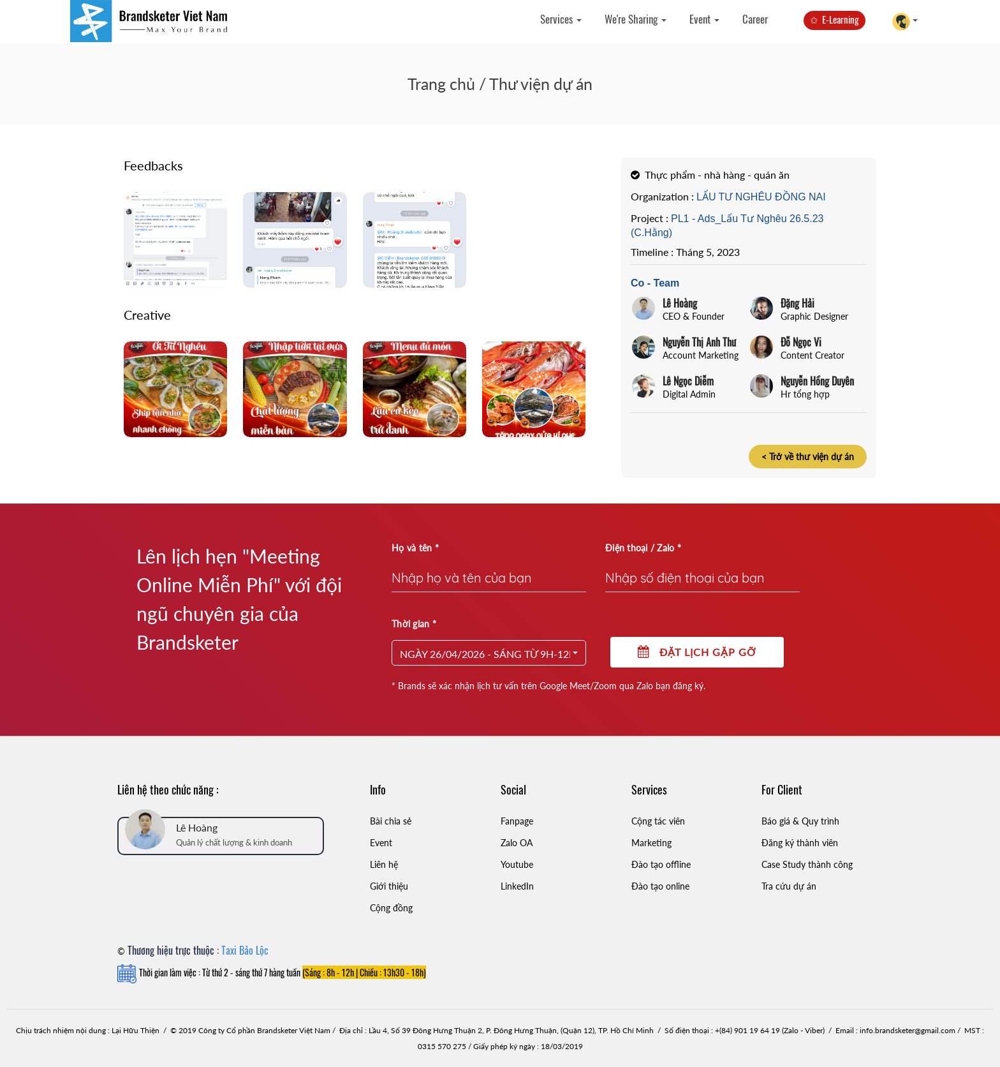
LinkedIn (517, 886)
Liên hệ (384, 864)
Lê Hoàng (680, 303)
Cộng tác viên (658, 821)
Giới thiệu (389, 886)
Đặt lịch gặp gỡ (697, 652)
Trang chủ (441, 83)
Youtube (517, 864)
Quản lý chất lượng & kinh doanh (234, 842)
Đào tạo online (660, 886)
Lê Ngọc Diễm (688, 381)
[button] (489, 653)
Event (704, 19)
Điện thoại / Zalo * (643, 547)
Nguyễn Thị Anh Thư (699, 342)
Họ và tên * (415, 547)
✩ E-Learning (834, 19)
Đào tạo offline (661, 864)
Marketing (651, 842)
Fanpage (517, 821)
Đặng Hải (797, 303)
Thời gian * (414, 623)
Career (755, 19)
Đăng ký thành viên (799, 842)
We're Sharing (635, 19)
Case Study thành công (807, 864)
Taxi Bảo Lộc (244, 950)
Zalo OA (517, 842)
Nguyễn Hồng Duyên (817, 381)
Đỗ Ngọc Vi (801, 342)
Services (561, 19)
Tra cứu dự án (788, 886)
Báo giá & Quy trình (800, 821)
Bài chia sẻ (390, 821)
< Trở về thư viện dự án (807, 456)
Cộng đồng (391, 907)
